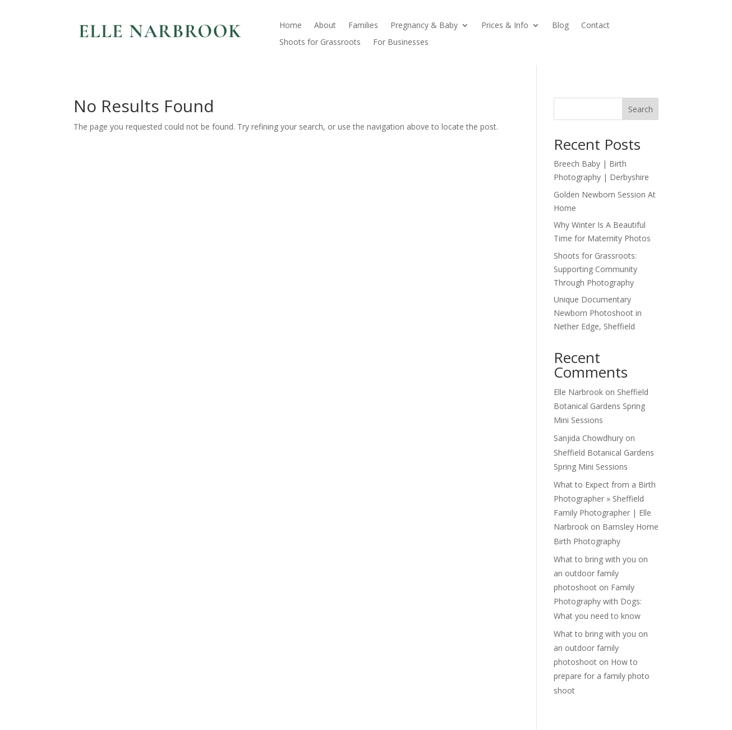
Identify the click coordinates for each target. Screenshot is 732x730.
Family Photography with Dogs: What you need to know (598, 601)
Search (640, 109)
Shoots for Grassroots (320, 42)
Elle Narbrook (578, 392)
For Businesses (401, 42)
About (325, 25)
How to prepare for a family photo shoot (602, 675)
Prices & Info (504, 25)
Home (290, 25)
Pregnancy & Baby (424, 25)
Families (363, 25)
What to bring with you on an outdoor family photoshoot (601, 573)
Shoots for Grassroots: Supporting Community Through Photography (595, 269)
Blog (560, 25)
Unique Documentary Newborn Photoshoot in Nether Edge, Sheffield (598, 313)
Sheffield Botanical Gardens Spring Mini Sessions (601, 406)
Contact (595, 25)
